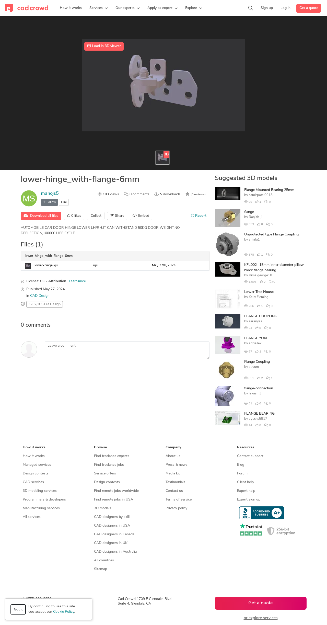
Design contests (36, 473)
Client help (245, 482)
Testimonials (175, 482)
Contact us (174, 491)
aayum (254, 367)
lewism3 (255, 393)
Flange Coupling (257, 362)
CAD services (33, 482)
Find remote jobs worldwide (116, 491)
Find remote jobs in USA (113, 500)
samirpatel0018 (261, 195)
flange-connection (258, 388)
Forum (242, 473)
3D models (102, 508)
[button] (99, 8)
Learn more (77, 281)
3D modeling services (40, 491)
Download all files (41, 216)
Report (198, 216)
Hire (64, 202)
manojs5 (50, 193)
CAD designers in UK (110, 543)
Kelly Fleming (258, 297)
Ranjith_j (255, 217)
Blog (240, 465)
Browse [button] (100, 447)
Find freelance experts (111, 456)
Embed (141, 216)
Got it (18, 609)
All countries (104, 560)
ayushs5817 (258, 419)
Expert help (246, 491)
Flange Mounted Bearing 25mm (269, 190)
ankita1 (254, 239)
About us (173, 456)
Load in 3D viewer (104, 46)
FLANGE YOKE (256, 338)
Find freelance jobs (109, 465)
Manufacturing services (41, 508)
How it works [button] (34, 447)
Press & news (177, 465)
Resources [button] (245, 447)
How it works (34, 456)
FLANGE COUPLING (260, 316)
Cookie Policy (63, 612)
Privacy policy (176, 508)
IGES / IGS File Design (45, 304)
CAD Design (40, 296)
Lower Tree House (259, 292)
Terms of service (179, 500)
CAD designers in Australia (115, 552)
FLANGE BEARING (259, 414)
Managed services (37, 465)
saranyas (255, 321)
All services (32, 517)
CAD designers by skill (112, 517)
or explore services (261, 618)
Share (117, 216)
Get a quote (308, 8)
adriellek (255, 343)
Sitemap (100, 569)
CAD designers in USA (112, 526)
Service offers (105, 473)
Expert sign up (248, 500)
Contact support (250, 456)
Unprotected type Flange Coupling (271, 234)
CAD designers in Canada (114, 534)
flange (249, 212)
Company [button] (173, 447)
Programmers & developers (44, 500)
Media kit (173, 473)
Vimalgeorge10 (260, 275)
